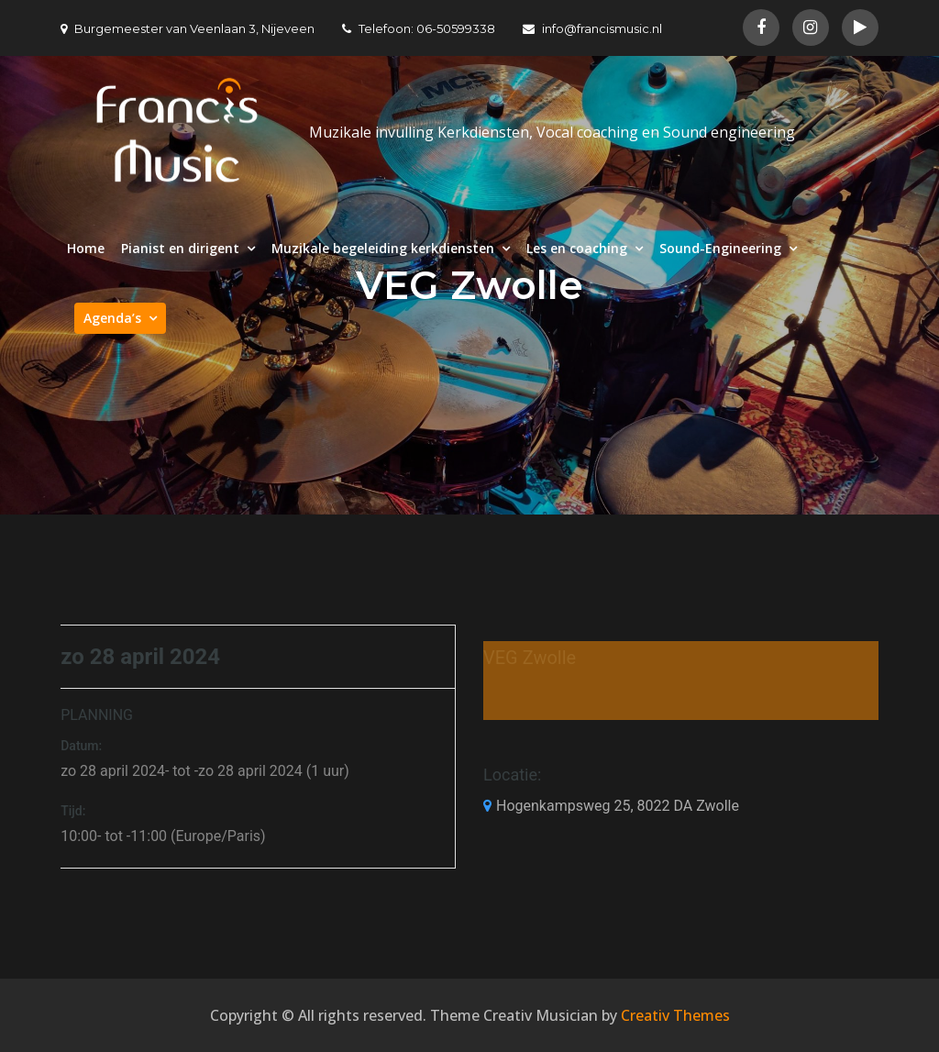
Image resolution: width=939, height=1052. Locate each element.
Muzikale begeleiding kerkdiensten (382, 248)
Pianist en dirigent (180, 248)
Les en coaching (576, 248)
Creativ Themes (675, 1015)
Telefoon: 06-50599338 (418, 28)
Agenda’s (112, 318)
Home (86, 248)
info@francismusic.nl (592, 28)
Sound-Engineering (720, 248)
